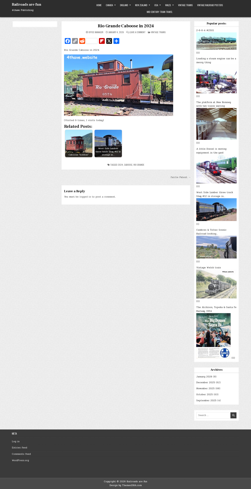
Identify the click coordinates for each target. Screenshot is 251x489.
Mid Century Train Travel (159, 12)
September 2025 (206, 400)
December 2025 (205, 382)
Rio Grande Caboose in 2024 (126, 26)
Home (98, 5)
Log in (15, 441)
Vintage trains (185, 5)
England (124, 5)
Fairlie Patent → (181, 177)
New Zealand (141, 5)
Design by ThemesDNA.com (125, 485)
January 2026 (204, 376)
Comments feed (21, 454)
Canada (109, 5)
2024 (120, 164)
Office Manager (96, 32)
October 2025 (204, 394)
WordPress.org (20, 460)
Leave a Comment (138, 32)
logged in (85, 197)
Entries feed (19, 447)
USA (156, 5)
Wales (168, 5)
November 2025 (205, 388)
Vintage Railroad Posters (210, 5)
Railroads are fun (26, 4)
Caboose (128, 164)
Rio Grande (139, 164)
